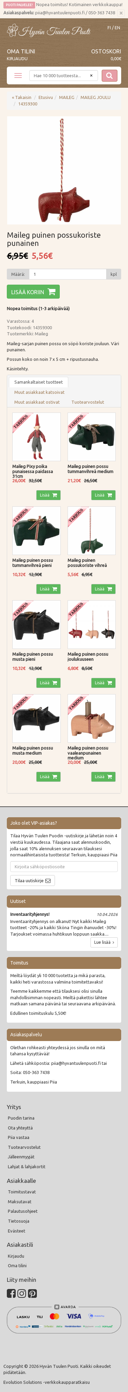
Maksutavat (19, 1201)
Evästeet (16, 1230)
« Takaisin (21, 97)
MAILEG (66, 97)
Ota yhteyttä (20, 1127)
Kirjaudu (17, 58)
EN (117, 28)
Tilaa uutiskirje (29, 880)
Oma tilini (21, 51)
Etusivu (46, 97)
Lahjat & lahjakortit (26, 1166)
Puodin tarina (21, 1118)
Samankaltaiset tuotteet (38, 382)
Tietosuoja (18, 1221)
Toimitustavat (22, 1191)
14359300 (27, 103)
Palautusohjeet (23, 1211)
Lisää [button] (45, 495)
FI (109, 28)
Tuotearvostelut (87, 402)
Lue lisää (104, 942)
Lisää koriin (27, 292)
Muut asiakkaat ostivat (37, 402)
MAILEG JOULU (96, 97)
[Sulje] (121, 13)
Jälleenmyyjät (21, 1156)
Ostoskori (106, 51)
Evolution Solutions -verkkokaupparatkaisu (46, 1382)
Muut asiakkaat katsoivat (39, 392)
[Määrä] (67, 274)
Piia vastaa (18, 1137)
